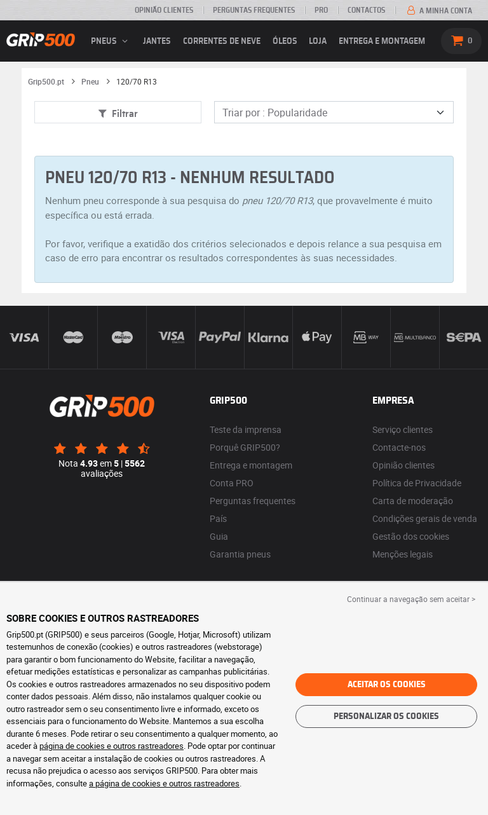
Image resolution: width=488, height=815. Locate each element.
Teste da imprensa (245, 429)
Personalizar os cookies (386, 716)
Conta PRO (232, 483)
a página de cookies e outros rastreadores (164, 783)
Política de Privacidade (416, 483)
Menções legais (402, 554)
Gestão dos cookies (410, 536)
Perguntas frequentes (252, 501)
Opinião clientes (164, 10)
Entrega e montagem (382, 41)
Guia (219, 536)
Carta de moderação (412, 501)
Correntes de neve (222, 41)
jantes (157, 41)
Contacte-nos (399, 447)
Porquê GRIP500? (245, 447)
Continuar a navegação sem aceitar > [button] (411, 599)
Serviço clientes (402, 429)
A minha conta (438, 10)
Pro (321, 10)
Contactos (366, 10)
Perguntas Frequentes (254, 10)
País (218, 518)
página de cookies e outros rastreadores (111, 745)
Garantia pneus (240, 554)
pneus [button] (111, 41)
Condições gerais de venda (424, 518)
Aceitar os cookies (387, 684)
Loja (318, 41)
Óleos (285, 41)
